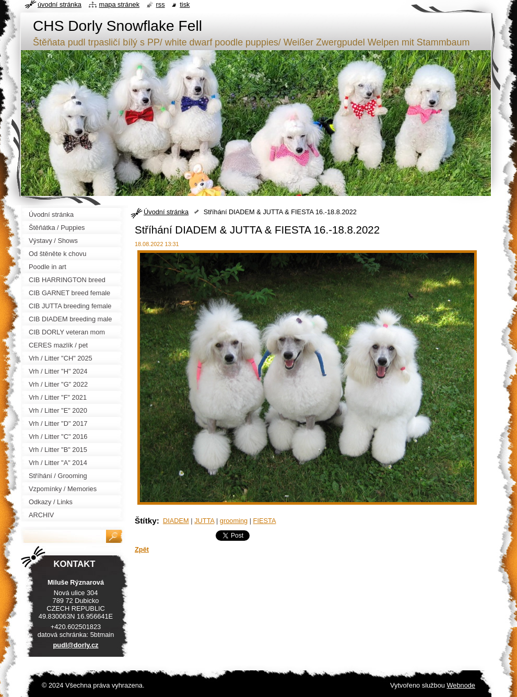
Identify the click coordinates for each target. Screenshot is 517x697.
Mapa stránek (119, 4)
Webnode (460, 685)
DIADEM (176, 521)
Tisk (185, 4)
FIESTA (264, 521)
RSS (160, 4)
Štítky (146, 520)
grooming (234, 521)
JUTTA (204, 521)
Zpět (142, 549)
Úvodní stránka (166, 212)
